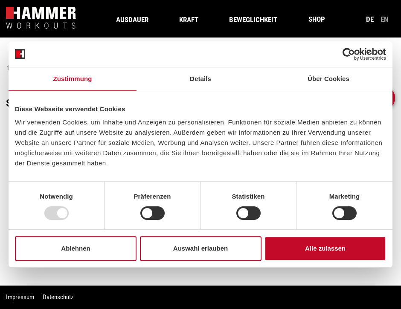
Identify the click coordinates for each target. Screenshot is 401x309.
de (370, 19)
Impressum (20, 297)
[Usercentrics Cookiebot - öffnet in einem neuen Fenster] (348, 54)
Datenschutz (58, 297)
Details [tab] (200, 78)
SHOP (316, 19)
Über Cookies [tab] (328, 78)
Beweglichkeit (253, 19)
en (384, 19)
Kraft (188, 19)
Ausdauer (132, 19)
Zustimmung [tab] (72, 78)
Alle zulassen (325, 248)
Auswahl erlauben (200, 248)
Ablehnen (75, 248)
